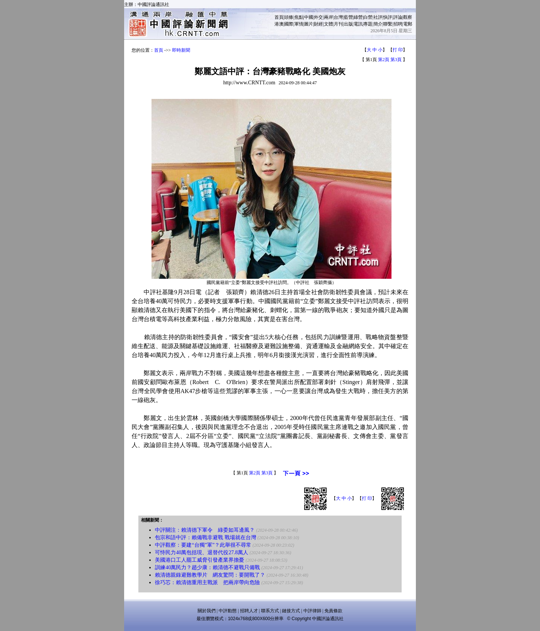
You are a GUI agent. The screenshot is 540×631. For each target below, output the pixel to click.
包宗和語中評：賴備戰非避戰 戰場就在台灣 (205, 537)
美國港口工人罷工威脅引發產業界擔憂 (199, 560)
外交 (318, 17)
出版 (348, 24)
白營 (367, 17)
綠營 (358, 17)
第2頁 (383, 59)
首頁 (279, 17)
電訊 (358, 24)
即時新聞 (181, 50)
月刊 (338, 24)
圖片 (308, 24)
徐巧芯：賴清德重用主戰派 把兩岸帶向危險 (207, 582)
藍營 (348, 17)
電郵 (407, 24)
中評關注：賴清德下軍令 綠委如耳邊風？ (205, 530)
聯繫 (387, 24)
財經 (318, 24)
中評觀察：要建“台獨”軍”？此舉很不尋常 (203, 545)
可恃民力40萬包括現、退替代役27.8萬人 (201, 552)
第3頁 (396, 59)
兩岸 (328, 17)
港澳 (279, 24)
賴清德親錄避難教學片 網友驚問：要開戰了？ (210, 575)
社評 (378, 17)
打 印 (398, 49)
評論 (397, 17)
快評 (387, 17)
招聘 (397, 24)
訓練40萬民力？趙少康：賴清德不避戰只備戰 (207, 567)
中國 (308, 17)
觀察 (407, 17)
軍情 (298, 24)
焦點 (298, 17)
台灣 (338, 17)
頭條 (288, 17)
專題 (367, 24)
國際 (288, 24)
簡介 (378, 24)
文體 (328, 24)
